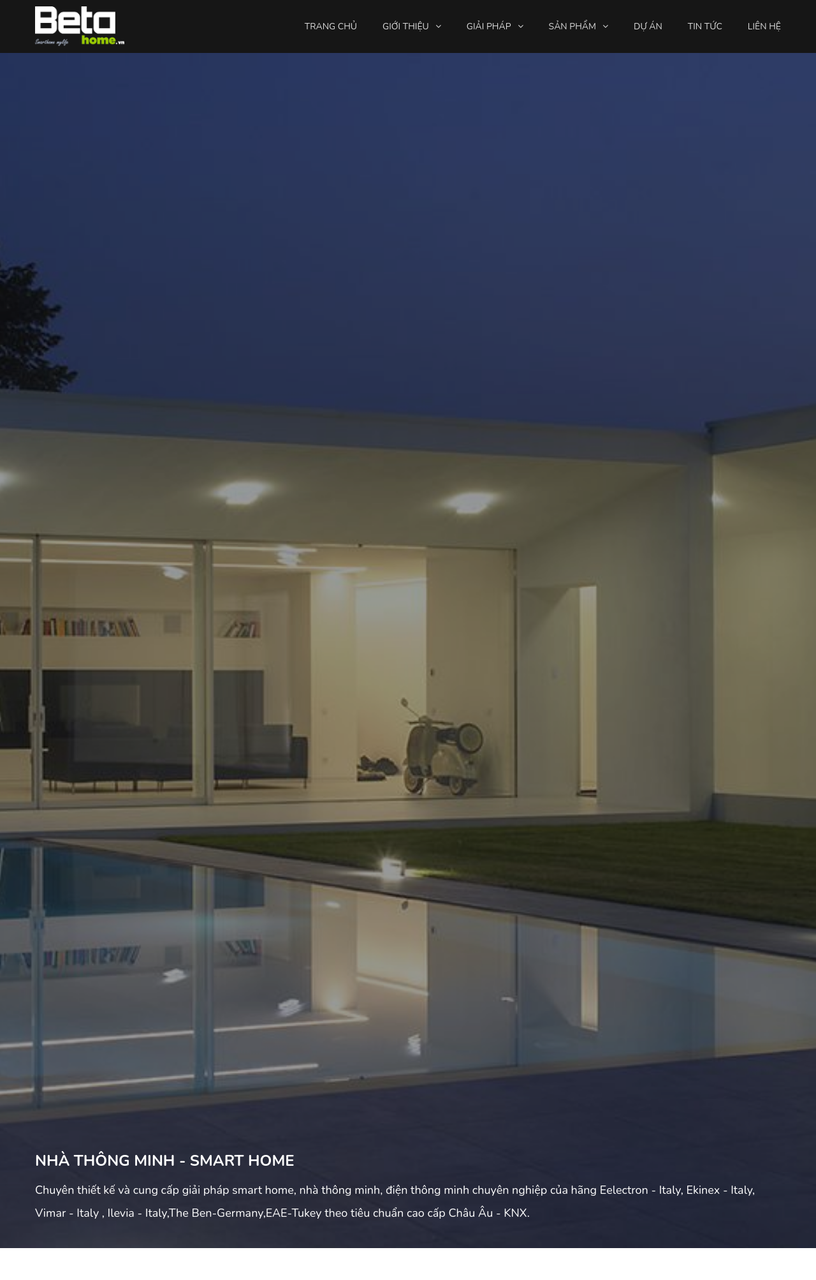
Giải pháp (489, 26)
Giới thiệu (405, 26)
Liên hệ (764, 26)
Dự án (648, 26)
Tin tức (705, 26)
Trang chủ (331, 26)
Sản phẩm (572, 26)
